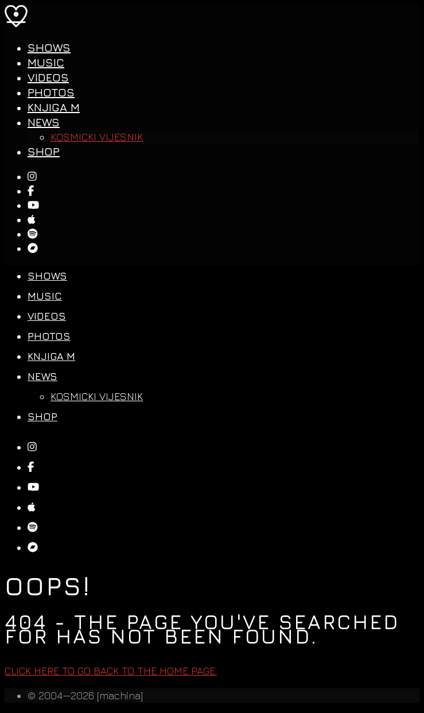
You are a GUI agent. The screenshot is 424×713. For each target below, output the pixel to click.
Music (46, 62)
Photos (51, 92)
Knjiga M (54, 107)
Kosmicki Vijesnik (96, 137)
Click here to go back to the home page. (111, 671)
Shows (49, 47)
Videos (48, 77)
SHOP (44, 151)
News (44, 122)
